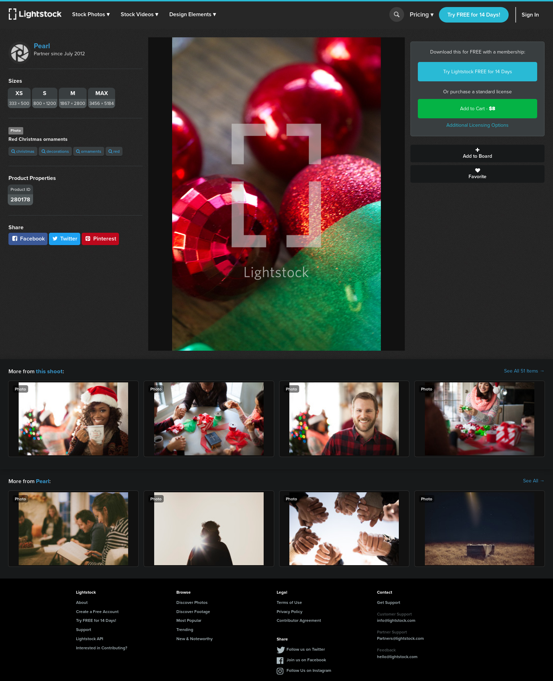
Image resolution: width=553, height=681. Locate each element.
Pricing (421, 15)
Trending (184, 629)
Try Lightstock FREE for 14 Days (477, 71)
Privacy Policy (289, 611)
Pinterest (100, 239)
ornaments (88, 151)
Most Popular (188, 620)
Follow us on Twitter (306, 648)
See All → (534, 480)
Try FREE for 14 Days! (473, 15)
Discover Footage (193, 611)
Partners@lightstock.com (400, 638)
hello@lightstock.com (397, 656)
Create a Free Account (97, 611)
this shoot (48, 371)
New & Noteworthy (194, 638)
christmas (22, 151)
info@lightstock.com (396, 620)
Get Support (388, 602)
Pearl (42, 45)
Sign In (530, 15)
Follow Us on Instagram (309, 670)
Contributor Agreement (299, 620)
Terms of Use (289, 602)
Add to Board (477, 154)
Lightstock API (89, 638)
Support (83, 629)
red (114, 151)
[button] (91, 14)
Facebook (28, 239)
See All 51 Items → (524, 371)
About (82, 602)
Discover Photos (192, 602)
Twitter (65, 239)
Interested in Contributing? (101, 647)
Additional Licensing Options (477, 125)
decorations (55, 151)
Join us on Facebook (306, 659)
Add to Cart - (477, 108)
